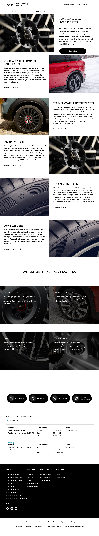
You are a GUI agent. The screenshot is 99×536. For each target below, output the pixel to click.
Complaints (38, 526)
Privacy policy (30, 522)
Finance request (60, 477)
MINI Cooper (10, 486)
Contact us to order (11, 87)
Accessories (28, 12)
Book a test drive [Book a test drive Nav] (68, 5)
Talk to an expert (32, 486)
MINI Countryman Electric (14, 480)
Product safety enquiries (53, 526)
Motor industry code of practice (57, 522)
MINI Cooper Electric (12, 474)
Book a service (45, 477)
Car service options (46, 474)
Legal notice (18, 522)
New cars (30, 474)
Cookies (41, 522)
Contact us (73, 51)
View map (11, 443)
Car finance (59, 470)
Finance (57, 474)
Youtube (16, 508)
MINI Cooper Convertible (14, 477)
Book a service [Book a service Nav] (82, 5)
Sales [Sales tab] (8, 421)
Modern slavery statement (23, 526)
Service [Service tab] (15, 421)
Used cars (30, 477)
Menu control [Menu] (94, 5)
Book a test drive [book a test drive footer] (32, 483)
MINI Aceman (10, 483)
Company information (78, 522)
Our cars (9, 470)
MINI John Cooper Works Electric (16, 498)
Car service (45, 470)
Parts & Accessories (17, 12)
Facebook (7, 508)
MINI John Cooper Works (14, 495)
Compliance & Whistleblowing (74, 526)
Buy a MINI (31, 470)
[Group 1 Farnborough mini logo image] (17, 5)
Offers (29, 480)
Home (7, 12)
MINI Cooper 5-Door (12, 489)
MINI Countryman (11, 492)
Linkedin (12, 508)
